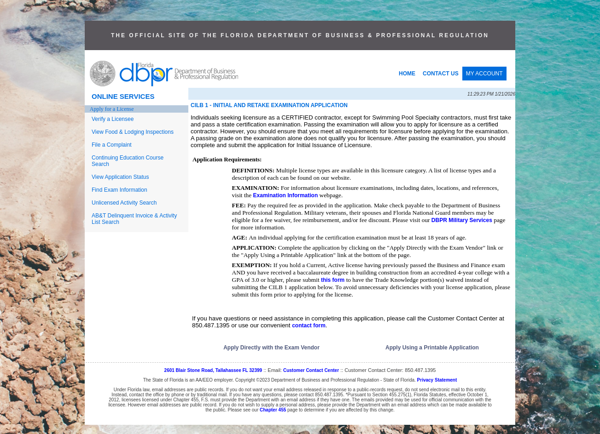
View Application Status (120, 177)
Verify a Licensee (113, 119)
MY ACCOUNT (484, 73)
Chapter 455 (273, 409)
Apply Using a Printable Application (432, 347)
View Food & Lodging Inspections (133, 132)
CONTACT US (441, 73)
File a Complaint (112, 145)
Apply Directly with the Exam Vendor (271, 347)
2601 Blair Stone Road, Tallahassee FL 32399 (213, 370)
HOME (407, 73)
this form (332, 280)
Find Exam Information (119, 190)
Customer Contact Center (311, 370)
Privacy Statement (437, 380)
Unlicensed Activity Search (124, 203)
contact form (309, 325)
